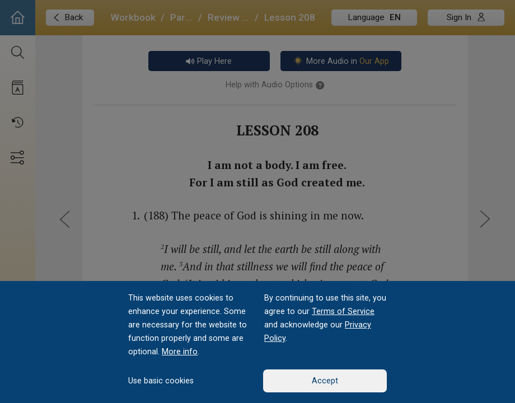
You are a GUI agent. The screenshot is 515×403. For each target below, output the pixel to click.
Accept (325, 381)
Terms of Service (343, 311)
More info (180, 352)
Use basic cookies (161, 381)
